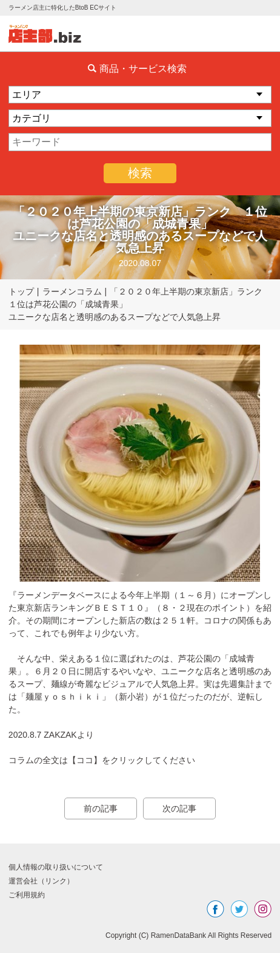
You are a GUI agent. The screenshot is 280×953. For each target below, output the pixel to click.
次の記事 (179, 808)
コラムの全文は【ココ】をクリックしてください (101, 760)
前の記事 (101, 808)
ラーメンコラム (72, 291)
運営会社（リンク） (41, 881)
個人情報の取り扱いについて (55, 867)
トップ (21, 291)
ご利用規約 (26, 895)
